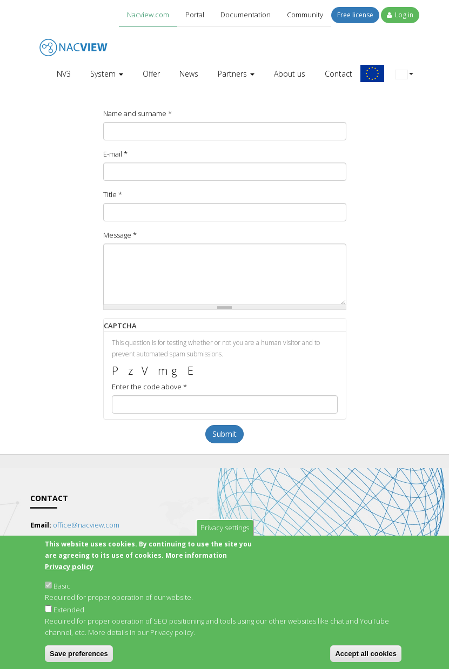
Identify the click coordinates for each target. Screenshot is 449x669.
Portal (194, 14)
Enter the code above (149, 386)
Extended (68, 614)
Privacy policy (69, 571)
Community (305, 14)
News (188, 74)
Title (112, 194)
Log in (400, 14)
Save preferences (79, 658)
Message (120, 235)
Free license (355, 14)
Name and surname (137, 113)
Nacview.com (148, 14)
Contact (338, 74)
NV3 (64, 74)
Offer (151, 74)
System (106, 74)
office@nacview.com (86, 525)
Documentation (245, 14)
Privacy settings (224, 532)
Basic (61, 591)
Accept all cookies (365, 658)
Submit (224, 434)
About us (289, 74)
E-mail (115, 154)
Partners (236, 74)
